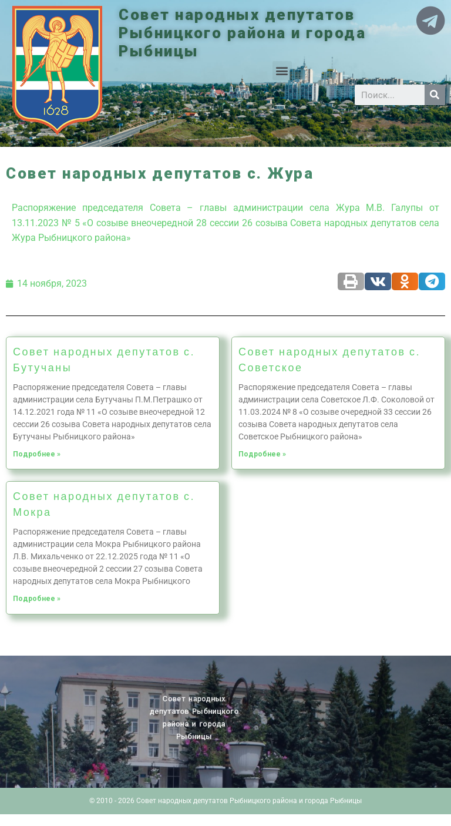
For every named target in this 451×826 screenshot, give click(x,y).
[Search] (435, 95)
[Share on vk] (378, 281)
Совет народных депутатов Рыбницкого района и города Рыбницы (242, 33)
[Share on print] (351, 281)
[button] (282, 70)
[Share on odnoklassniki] (405, 281)
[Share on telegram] (432, 281)
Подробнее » (36, 454)
